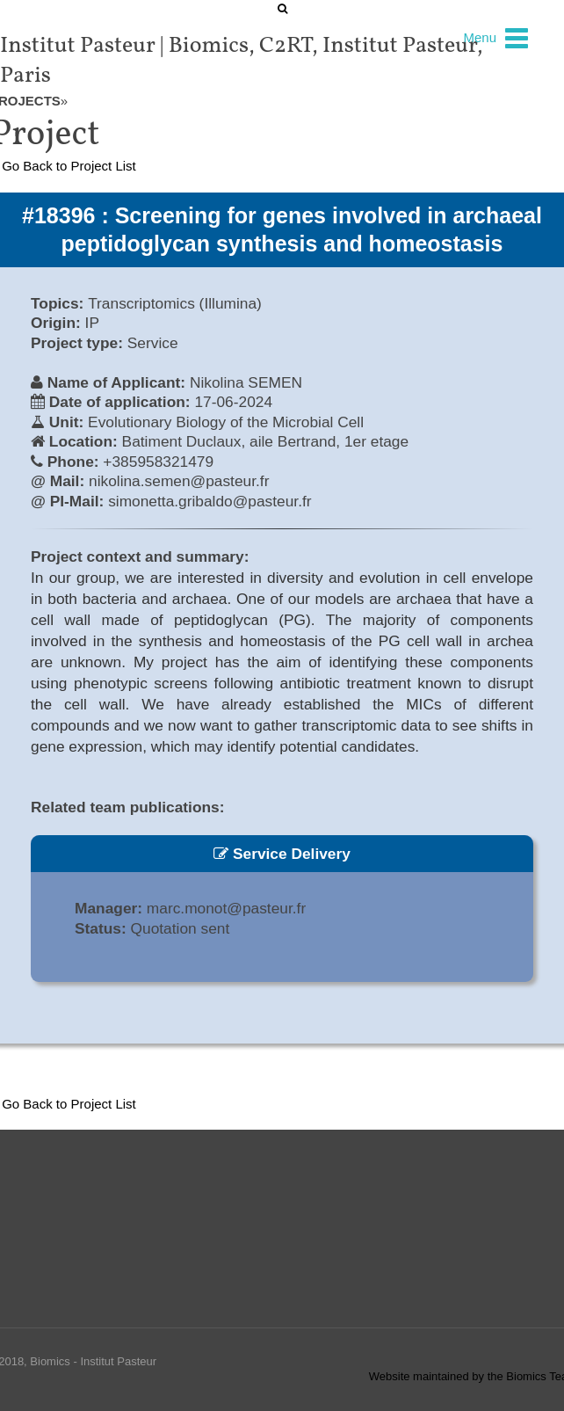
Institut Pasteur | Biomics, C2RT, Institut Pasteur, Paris (241, 60)
